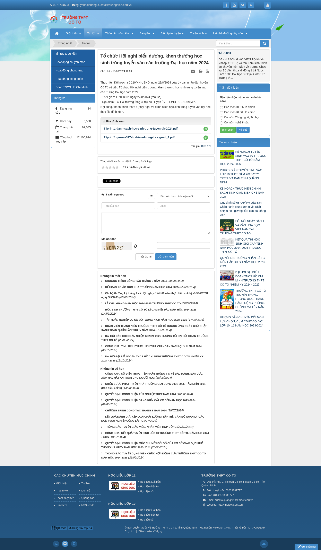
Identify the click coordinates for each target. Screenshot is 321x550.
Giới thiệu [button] (73, 34)
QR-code (59, 528)
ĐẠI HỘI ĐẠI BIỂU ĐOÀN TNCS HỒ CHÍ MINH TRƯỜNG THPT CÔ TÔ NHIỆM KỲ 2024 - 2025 (242, 278)
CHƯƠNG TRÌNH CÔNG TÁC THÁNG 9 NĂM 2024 (136, 280)
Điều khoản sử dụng (150, 531)
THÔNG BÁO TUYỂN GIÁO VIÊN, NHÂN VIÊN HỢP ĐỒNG (140, 426)
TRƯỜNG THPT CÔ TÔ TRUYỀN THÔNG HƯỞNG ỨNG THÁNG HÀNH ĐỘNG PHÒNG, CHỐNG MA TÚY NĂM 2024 (250, 301)
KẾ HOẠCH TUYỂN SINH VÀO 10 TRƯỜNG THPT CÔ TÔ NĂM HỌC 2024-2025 (243, 158)
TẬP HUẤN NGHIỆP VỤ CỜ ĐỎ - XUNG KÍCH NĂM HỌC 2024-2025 (146, 319)
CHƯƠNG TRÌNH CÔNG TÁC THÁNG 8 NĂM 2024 (136, 410)
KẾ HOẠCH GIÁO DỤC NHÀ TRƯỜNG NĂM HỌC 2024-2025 (142, 287)
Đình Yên (206, 146)
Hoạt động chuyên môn (70, 62)
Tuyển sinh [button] (198, 34)
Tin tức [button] (93, 34)
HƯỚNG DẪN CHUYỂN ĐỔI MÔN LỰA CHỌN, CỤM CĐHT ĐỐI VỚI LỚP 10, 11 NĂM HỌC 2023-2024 (241, 321)
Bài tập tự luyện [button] (172, 34)
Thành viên (62, 490)
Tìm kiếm (61, 505)
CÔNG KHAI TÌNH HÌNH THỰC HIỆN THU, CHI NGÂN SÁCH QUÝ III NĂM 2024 (153, 346)
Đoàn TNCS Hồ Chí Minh (71, 87)
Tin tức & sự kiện (66, 53)
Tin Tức (85, 483)
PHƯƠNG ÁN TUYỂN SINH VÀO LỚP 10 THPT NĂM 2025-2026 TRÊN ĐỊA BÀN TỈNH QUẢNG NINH (241, 176)
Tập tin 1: (141, 128)
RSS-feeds (87, 505)
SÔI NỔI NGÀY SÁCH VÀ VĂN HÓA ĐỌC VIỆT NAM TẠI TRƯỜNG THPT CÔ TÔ (242, 227)
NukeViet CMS (221, 527)
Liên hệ (85, 490)
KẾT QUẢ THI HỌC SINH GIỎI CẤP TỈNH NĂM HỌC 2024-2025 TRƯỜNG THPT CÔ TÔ (241, 245)
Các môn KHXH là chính (237, 112)
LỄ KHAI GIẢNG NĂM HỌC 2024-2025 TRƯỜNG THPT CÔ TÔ (143, 303)
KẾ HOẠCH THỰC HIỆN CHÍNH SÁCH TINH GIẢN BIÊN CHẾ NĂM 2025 (242, 192)
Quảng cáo (87, 497)
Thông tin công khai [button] (119, 34)
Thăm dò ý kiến (65, 497)
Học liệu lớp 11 (122, 475)
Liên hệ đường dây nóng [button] (230, 34)
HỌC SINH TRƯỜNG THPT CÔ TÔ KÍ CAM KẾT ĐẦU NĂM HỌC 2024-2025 (150, 309)
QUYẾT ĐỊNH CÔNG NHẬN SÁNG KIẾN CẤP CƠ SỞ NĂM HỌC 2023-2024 (150, 400)
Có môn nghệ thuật (234, 123)
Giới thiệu (61, 483)
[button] (206, 129)
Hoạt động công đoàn (69, 78)
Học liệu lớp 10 (122, 503)
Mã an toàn (109, 239)
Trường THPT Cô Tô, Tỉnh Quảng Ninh (175, 527)
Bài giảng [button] (146, 34)
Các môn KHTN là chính (237, 107)
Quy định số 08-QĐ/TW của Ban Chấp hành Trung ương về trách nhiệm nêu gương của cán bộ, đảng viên (243, 209)
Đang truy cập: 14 (80, 528)
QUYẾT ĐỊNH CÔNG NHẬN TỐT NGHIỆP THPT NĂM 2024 (140, 394)
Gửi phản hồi (306, 547)
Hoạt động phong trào (69, 70)
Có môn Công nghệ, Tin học (240, 118)
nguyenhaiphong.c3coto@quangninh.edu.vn (104, 5)
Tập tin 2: (139, 137)
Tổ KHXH (224, 53)
